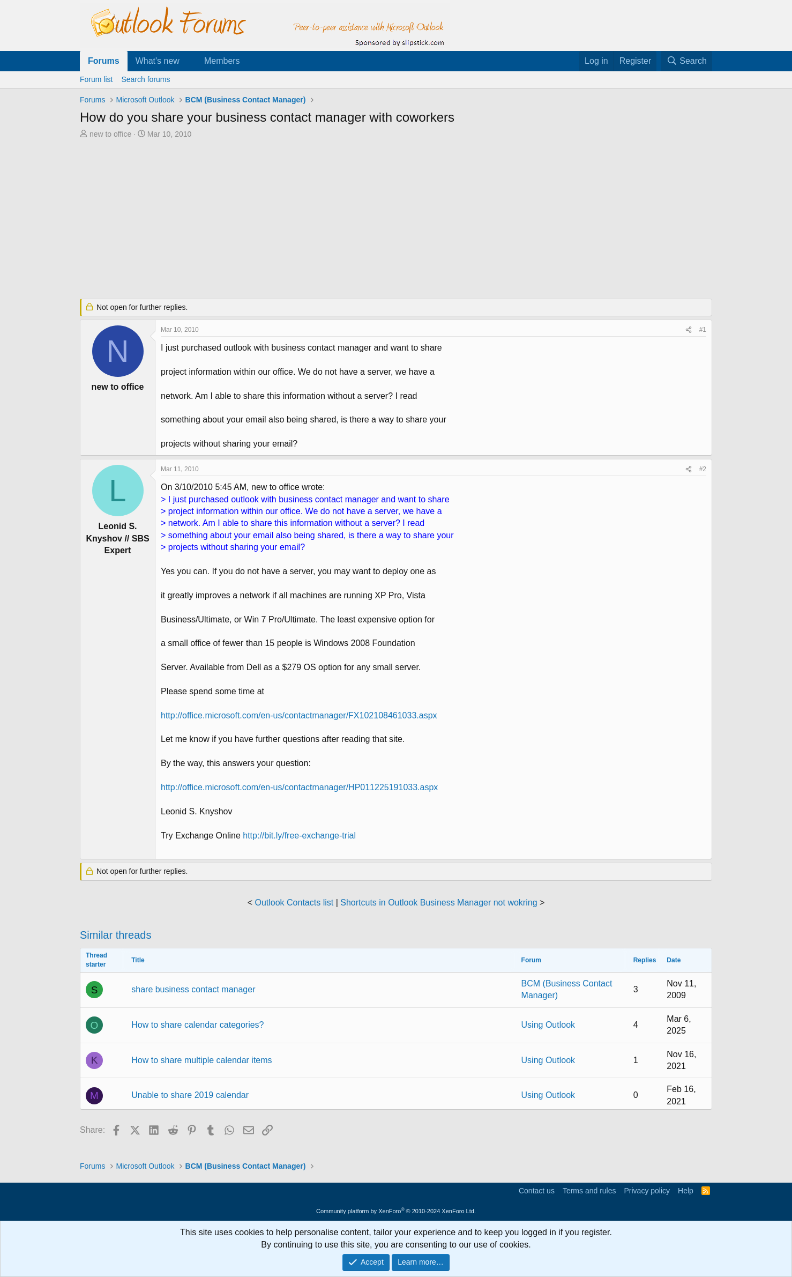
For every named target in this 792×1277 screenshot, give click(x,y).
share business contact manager (193, 989)
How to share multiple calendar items (201, 1060)
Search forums (145, 79)
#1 (702, 329)
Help (685, 1190)
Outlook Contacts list (294, 902)
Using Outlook (548, 1024)
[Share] (689, 330)
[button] (188, 61)
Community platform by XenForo (396, 1211)
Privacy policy (647, 1190)
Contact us (537, 1190)
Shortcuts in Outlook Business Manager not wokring (438, 902)
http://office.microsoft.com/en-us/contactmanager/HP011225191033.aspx (299, 787)
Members (222, 60)
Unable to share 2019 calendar (190, 1095)
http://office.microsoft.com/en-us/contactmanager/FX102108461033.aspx (299, 715)
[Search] (686, 61)
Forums (103, 60)
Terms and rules (589, 1190)
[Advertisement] (340, 220)
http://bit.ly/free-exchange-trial (299, 835)
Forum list (96, 79)
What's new (158, 60)
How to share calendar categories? (197, 1024)
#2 (702, 469)
